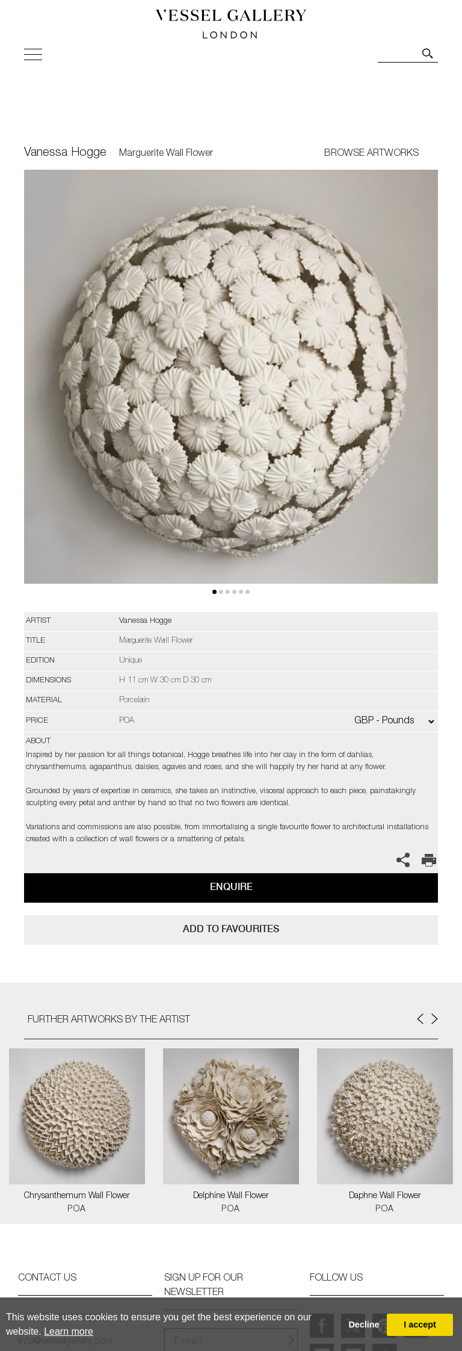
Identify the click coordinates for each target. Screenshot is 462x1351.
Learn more (68, 1331)
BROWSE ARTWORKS (371, 154)
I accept (420, 1324)
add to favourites (231, 929)
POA (76, 1209)
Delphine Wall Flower (231, 1196)
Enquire (231, 886)
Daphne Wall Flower (385, 1196)
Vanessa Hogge (65, 153)
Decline (363, 1324)
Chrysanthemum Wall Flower (77, 1196)
